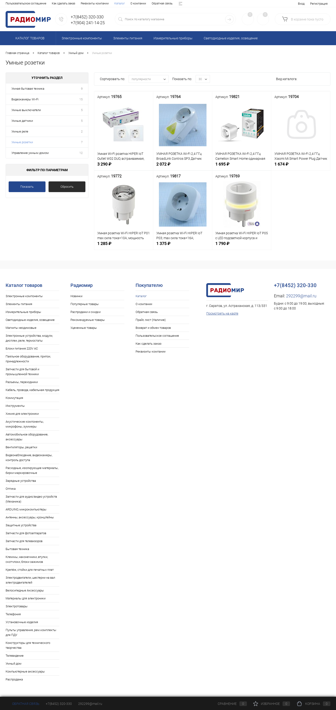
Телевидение (15, 655)
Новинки (76, 296)
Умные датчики (22, 120)
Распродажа (14, 679)
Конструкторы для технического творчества (28, 645)
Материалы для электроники (26, 598)
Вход (301, 3)
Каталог (11, 3)
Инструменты (15, 406)
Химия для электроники (22, 413)
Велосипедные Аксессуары (25, 590)
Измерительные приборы (23, 312)
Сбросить (67, 186)
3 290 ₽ (123, 168)
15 (81, 99)
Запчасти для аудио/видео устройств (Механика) (31, 499)
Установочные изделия (22, 622)
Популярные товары (84, 304)
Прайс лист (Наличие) (83, 3)
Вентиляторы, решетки (21, 447)
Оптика (11, 488)
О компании (29, 3)
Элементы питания (19, 304)
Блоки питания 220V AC (22, 348)
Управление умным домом (30, 153)
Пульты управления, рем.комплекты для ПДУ (31, 632)
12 (81, 153)
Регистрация (319, 3)
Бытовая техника (17, 549)
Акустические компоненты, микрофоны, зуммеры (25, 424)
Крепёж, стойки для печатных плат (30, 569)
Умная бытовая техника (27, 88)
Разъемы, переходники (22, 382)
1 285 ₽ (123, 247)
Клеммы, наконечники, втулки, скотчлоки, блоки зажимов (27, 559)
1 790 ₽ (241, 247)
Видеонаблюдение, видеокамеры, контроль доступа (29, 457)
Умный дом (13, 663)
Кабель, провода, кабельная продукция (32, 390)
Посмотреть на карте (222, 313)
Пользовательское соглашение (157, 335)
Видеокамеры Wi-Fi (24, 99)
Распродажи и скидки (85, 312)
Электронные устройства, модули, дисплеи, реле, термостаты (29, 338)
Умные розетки (22, 142)
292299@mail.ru (301, 295)
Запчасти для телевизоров (24, 541)
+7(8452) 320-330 (59, 704)
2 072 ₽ (182, 168)
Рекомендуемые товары (87, 320)
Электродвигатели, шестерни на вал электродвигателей (30, 580)
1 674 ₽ (300, 168)
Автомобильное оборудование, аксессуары (27, 437)
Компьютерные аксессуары (25, 671)
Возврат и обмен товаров (120, 3)
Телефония (13, 614)
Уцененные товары (83, 328)
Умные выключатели (26, 110)
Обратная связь (53, 3)
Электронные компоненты (24, 296)
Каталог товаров (29, 38)
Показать (27, 186)
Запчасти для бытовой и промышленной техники (22, 371)
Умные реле (19, 131)
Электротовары (17, 606)
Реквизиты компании (150, 351)
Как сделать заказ (148, 343)
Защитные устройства (21, 525)
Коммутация (14, 398)
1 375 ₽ (182, 247)
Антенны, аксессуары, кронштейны (30, 517)
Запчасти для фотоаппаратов (26, 533)
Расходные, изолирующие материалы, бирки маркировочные (32, 470)
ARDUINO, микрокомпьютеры (26, 509)
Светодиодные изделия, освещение (30, 320)
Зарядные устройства (21, 480)
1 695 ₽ (241, 168)
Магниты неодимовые (21, 328)
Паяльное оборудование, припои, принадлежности (28, 359)
